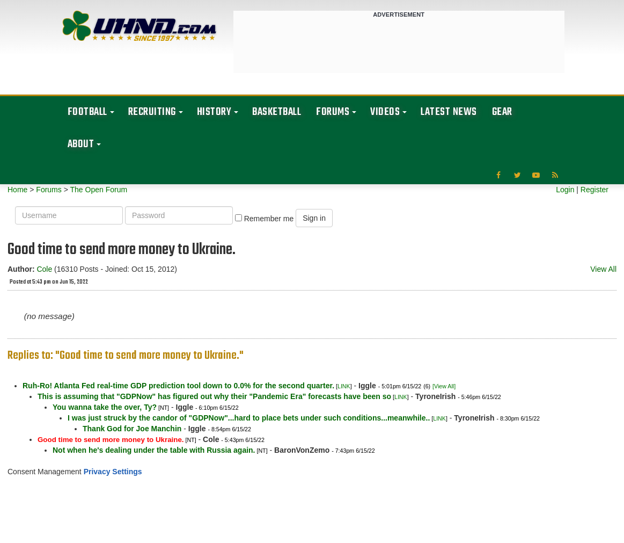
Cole (44, 269)
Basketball (276, 112)
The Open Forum (98, 189)
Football (87, 112)
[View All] (444, 386)
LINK (343, 386)
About (81, 144)
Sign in (314, 218)
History (214, 112)
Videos (385, 112)
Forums (332, 112)
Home (17, 189)
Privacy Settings (113, 471)
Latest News (449, 112)
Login (565, 189)
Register (594, 189)
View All (603, 269)
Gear (502, 112)
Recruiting (152, 112)
